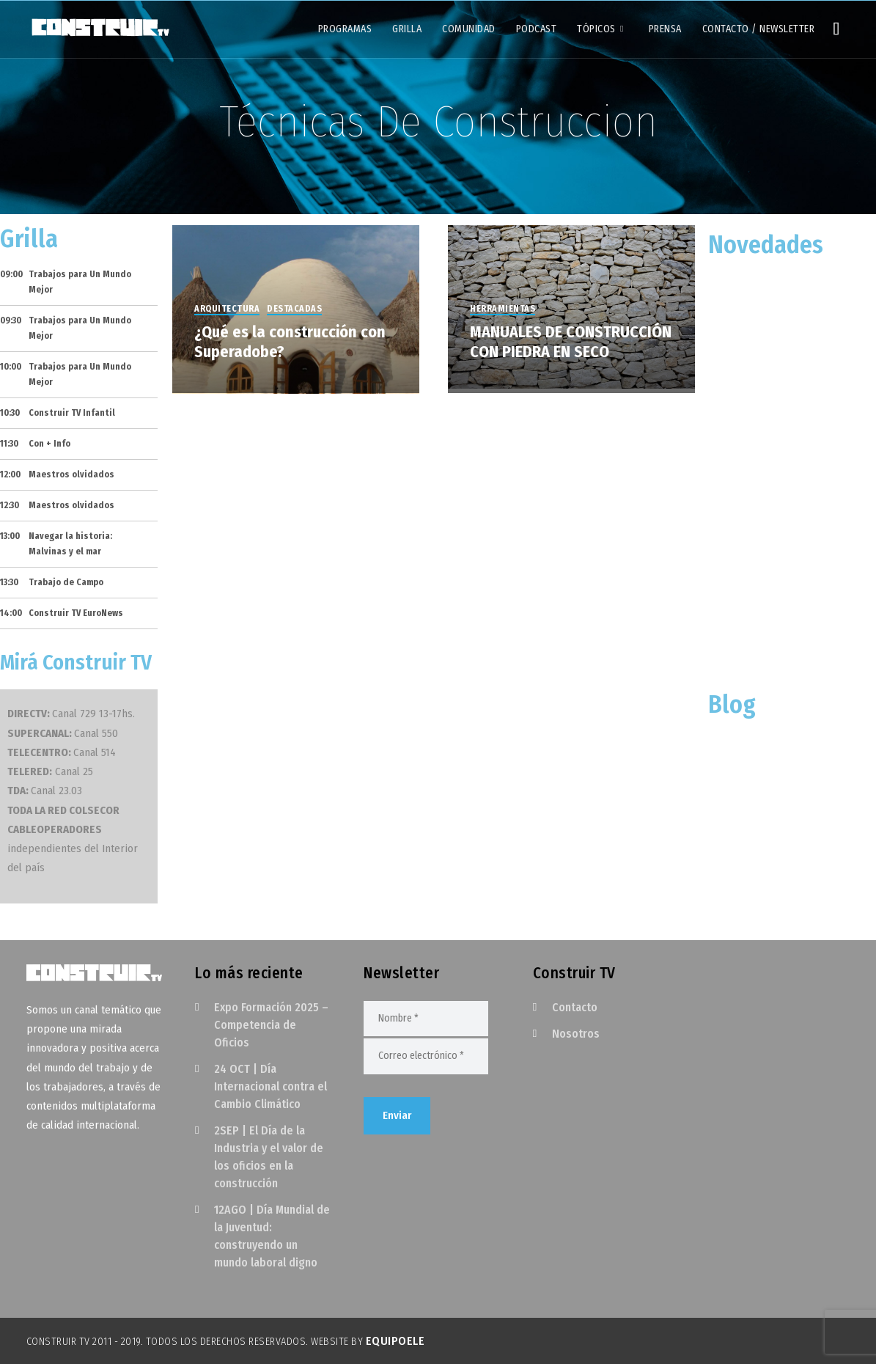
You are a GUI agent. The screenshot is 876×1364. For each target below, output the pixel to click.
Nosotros (576, 1034)
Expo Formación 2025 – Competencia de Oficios (271, 1024)
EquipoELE (395, 1341)
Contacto (574, 1007)
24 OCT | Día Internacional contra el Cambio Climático (270, 1086)
